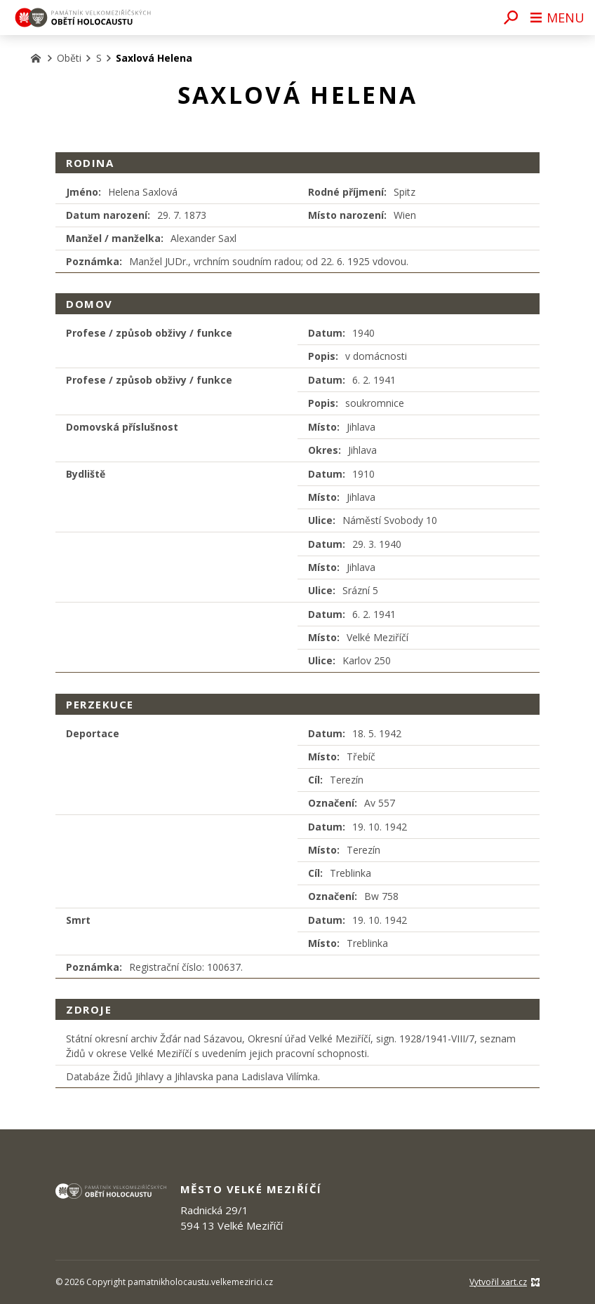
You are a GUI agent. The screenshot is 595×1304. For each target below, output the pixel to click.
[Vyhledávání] (511, 18)
